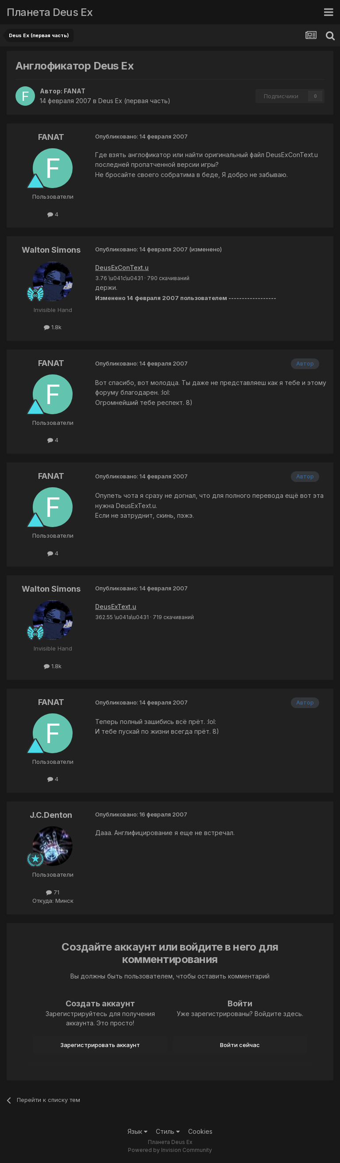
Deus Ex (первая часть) (134, 100)
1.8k (53, 327)
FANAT (74, 91)
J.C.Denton (51, 815)
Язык (137, 1131)
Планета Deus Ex (50, 12)
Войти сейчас (240, 1044)
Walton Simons (51, 249)
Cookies (200, 1131)
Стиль (168, 1131)
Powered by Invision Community (170, 1150)
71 (52, 892)
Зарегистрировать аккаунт (100, 1044)
